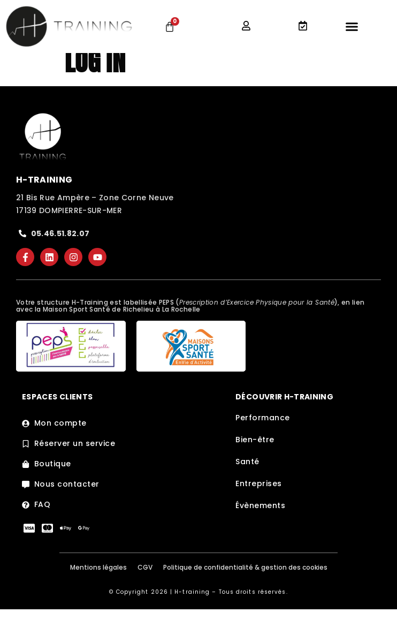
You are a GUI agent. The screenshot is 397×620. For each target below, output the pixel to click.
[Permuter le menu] (351, 26)
